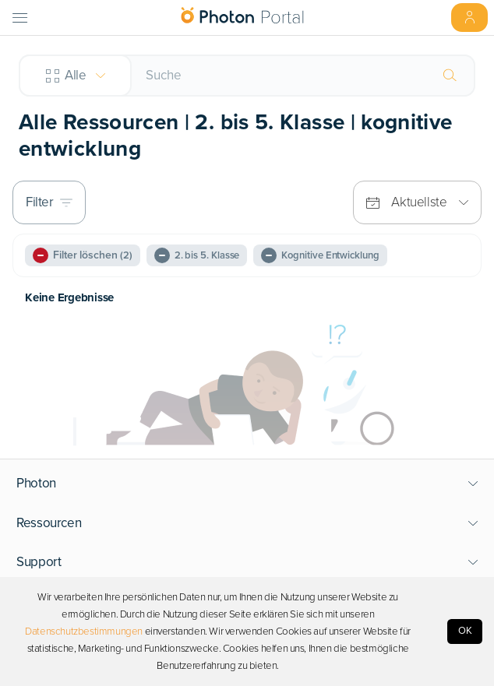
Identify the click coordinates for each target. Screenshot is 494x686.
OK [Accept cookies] (465, 630)
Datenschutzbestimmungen (84, 631)
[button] (247, 483)
